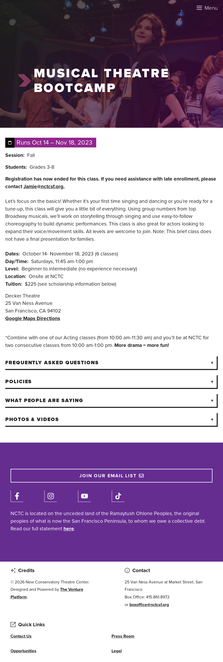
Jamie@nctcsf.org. (44, 186)
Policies (18, 381)
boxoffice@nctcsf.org (149, 605)
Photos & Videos (32, 419)
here (69, 528)
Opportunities (23, 651)
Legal (117, 651)
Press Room (123, 636)
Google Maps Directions (32, 318)
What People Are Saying (44, 400)
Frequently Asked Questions (52, 362)
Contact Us (21, 636)
